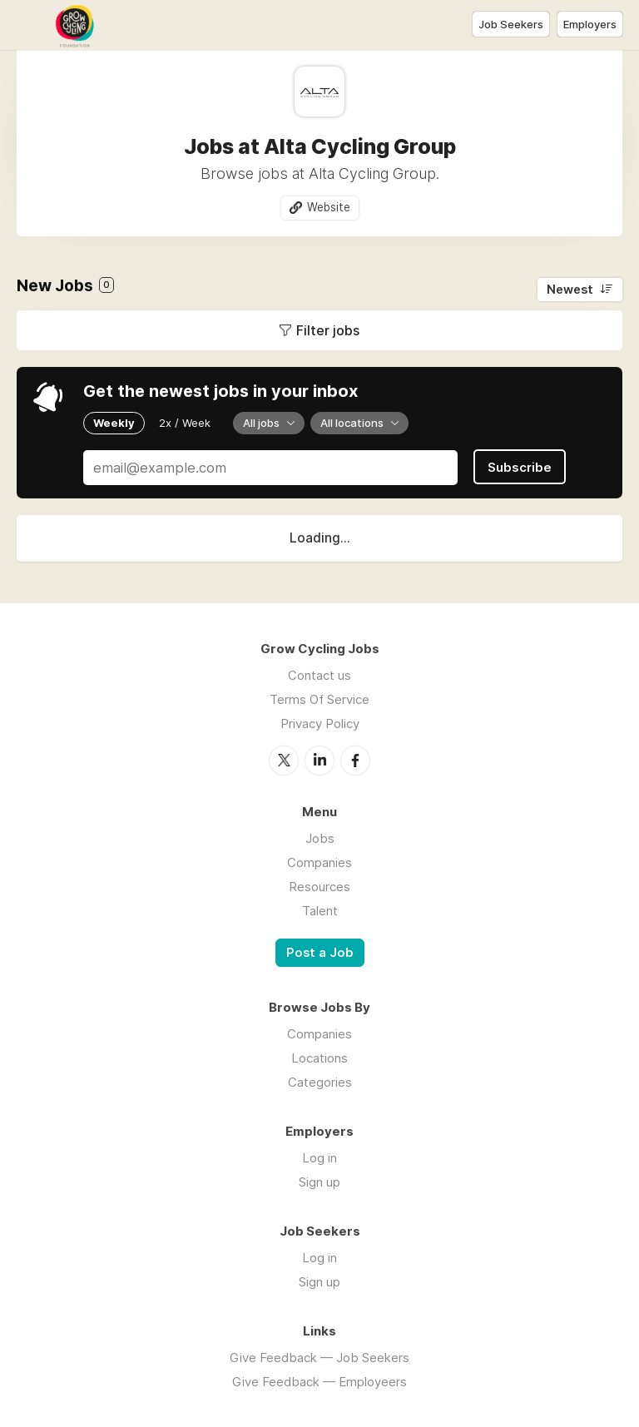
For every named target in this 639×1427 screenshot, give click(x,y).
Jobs (319, 838)
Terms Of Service (319, 699)
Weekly (114, 422)
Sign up (319, 1182)
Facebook (355, 760)
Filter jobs (327, 330)
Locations (319, 1058)
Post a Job (320, 952)
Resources (319, 886)
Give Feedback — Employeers (319, 1382)
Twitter (284, 760)
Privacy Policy (319, 723)
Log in (319, 1158)
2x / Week (185, 422)
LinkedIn (319, 760)
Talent (320, 911)
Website (328, 207)
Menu (29, 24)
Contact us (319, 675)
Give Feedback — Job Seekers (319, 1357)
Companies (319, 862)
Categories (320, 1082)
